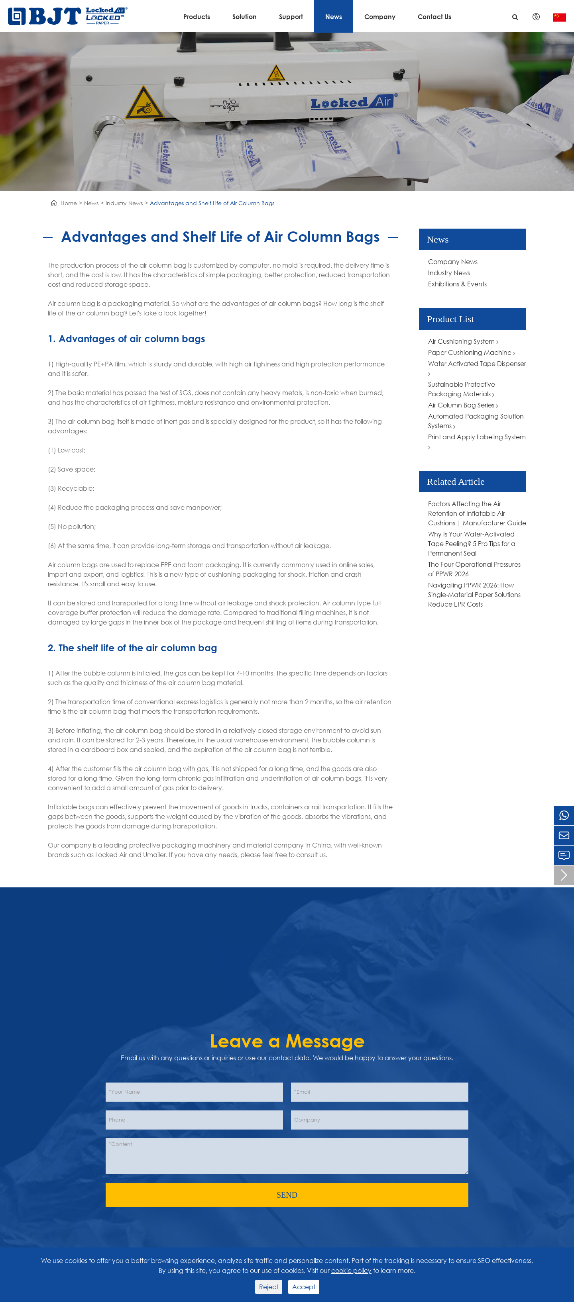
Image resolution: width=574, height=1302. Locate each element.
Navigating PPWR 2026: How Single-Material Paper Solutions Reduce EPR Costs (474, 594)
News (333, 16)
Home (69, 203)
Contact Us (434, 16)
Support (291, 16)
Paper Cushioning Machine (471, 352)
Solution (244, 16)
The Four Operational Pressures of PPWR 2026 (474, 569)
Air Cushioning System (463, 341)
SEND (287, 1194)
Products (196, 16)
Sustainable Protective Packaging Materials (461, 389)
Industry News (124, 203)
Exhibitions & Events (457, 284)
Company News (453, 261)
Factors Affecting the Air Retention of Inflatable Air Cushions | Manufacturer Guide (477, 513)
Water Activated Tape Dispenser (477, 368)
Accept (303, 1286)
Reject (268, 1286)
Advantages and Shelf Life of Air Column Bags (212, 203)
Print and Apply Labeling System (477, 441)
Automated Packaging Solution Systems (476, 421)
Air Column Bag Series (463, 405)
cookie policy (351, 1270)
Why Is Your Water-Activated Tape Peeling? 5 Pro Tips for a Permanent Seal (471, 543)
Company (379, 16)
